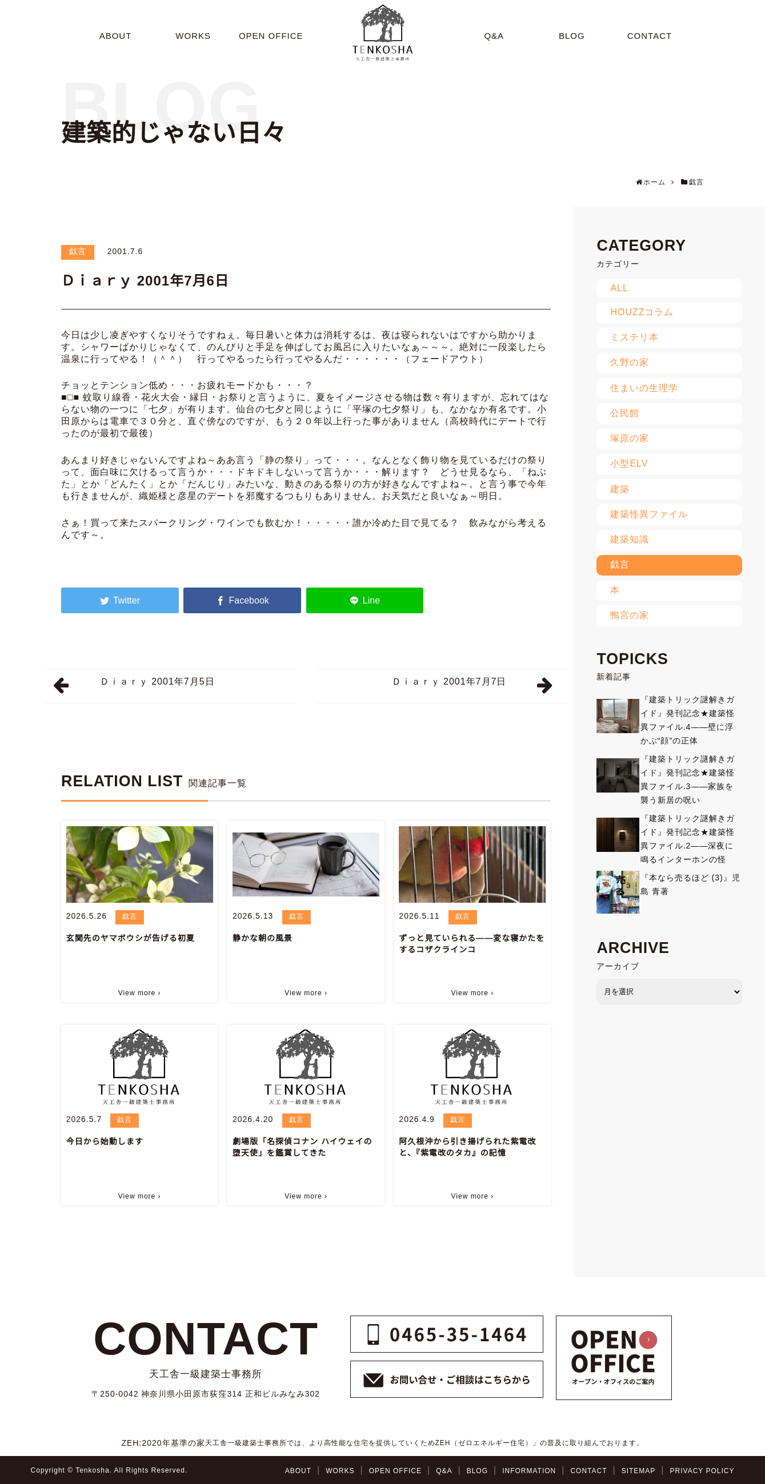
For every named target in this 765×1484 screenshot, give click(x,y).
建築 (620, 489)
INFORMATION (529, 1471)
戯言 (77, 251)
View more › (139, 993)
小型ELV (629, 463)
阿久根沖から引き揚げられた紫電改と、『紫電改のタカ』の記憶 (467, 1147)
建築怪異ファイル (649, 514)
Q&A (444, 1471)
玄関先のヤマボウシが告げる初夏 (130, 938)
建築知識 (629, 539)
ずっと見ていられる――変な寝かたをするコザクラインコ (471, 944)
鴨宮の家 (629, 615)
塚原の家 (629, 438)
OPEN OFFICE (395, 1471)
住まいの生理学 (644, 388)
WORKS (340, 1471)
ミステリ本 (634, 337)
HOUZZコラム (642, 312)
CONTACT (588, 1471)
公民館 (624, 413)
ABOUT (298, 1471)
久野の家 (629, 362)
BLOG (477, 1471)
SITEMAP (639, 1471)
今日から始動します (104, 1141)
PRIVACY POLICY (702, 1471)
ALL (619, 288)
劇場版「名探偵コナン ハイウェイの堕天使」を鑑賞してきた (303, 1147)
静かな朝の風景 (263, 938)
